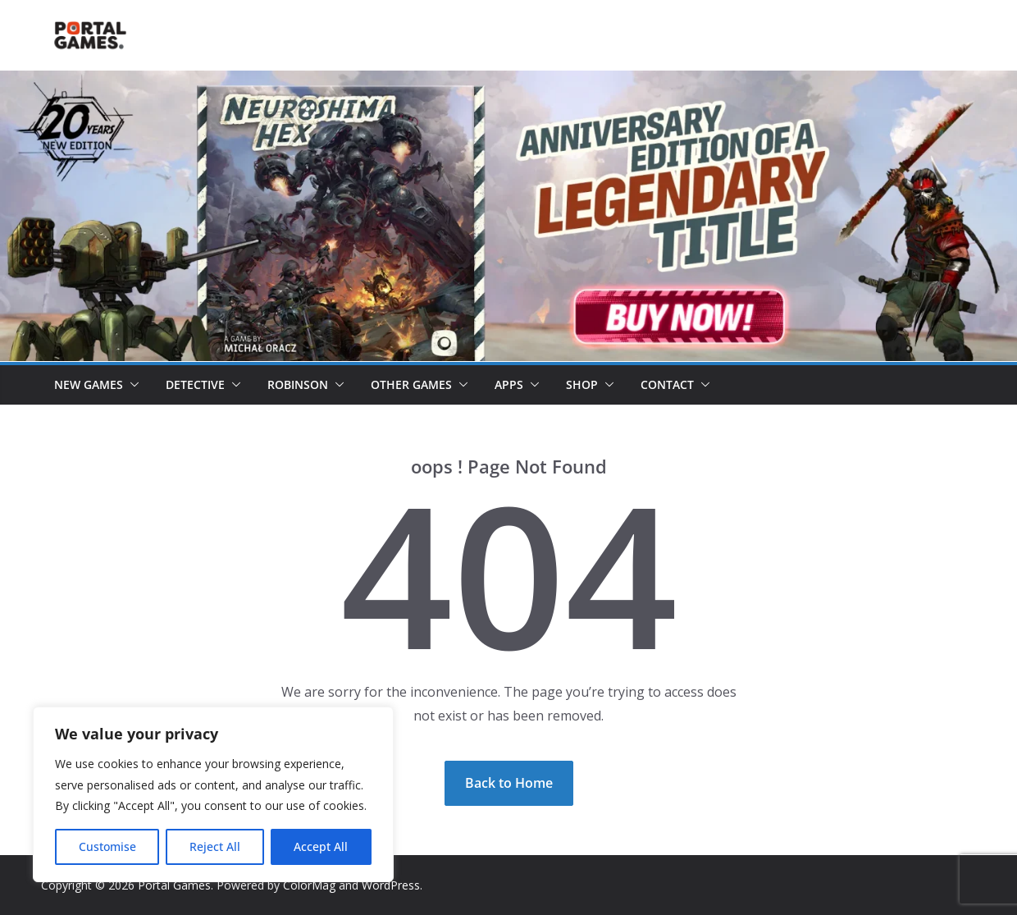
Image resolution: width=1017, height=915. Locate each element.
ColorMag (309, 885)
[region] (213, 794)
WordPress (391, 885)
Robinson (297, 384)
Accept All (321, 846)
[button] (131, 384)
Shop (582, 384)
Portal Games (174, 885)
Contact (667, 384)
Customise (107, 846)
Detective (195, 384)
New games (88, 384)
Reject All (214, 846)
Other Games (411, 384)
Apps (509, 384)
